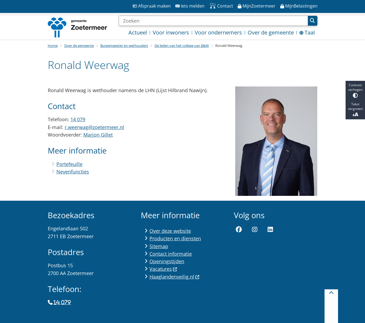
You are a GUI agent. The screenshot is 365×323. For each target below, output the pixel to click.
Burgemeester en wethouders (124, 45)
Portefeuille (69, 164)
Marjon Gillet (98, 134)
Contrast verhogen (355, 90)
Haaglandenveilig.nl (174, 276)
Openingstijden (166, 261)
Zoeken (312, 20)
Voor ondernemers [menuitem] (218, 32)
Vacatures (163, 269)
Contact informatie (170, 254)
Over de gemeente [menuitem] (271, 32)
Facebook (239, 229)
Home (53, 45)
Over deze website (170, 231)
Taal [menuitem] (307, 32)
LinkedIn (270, 229)
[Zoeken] (213, 21)
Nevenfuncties (72, 171)
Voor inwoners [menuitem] (171, 32)
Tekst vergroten (355, 109)
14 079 (77, 119)
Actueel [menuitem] (137, 32)
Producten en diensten (175, 238)
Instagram (255, 229)
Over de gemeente (79, 45)
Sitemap (158, 246)
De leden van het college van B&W (182, 45)
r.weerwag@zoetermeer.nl (94, 127)
